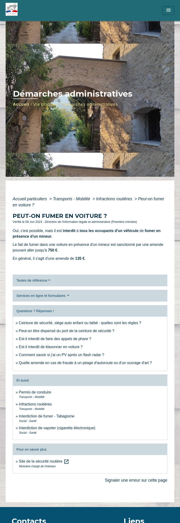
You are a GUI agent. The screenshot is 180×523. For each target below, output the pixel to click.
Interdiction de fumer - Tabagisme (46, 416)
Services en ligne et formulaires (41, 296)
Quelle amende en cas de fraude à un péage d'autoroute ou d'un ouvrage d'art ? (85, 363)
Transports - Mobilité (72, 199)
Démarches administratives (90, 104)
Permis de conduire (35, 392)
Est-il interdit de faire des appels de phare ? (55, 339)
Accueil (21, 104)
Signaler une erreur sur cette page (136, 480)
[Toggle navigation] (168, 10)
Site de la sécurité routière (44, 461)
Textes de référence (31, 280)
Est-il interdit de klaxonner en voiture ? (50, 347)
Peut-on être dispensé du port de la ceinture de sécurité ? (66, 331)
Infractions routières (114, 199)
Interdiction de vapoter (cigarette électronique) (57, 428)
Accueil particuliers (30, 199)
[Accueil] (23, 10)
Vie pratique (45, 104)
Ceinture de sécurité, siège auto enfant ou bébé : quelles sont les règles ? (80, 323)
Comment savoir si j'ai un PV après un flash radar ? (61, 355)
